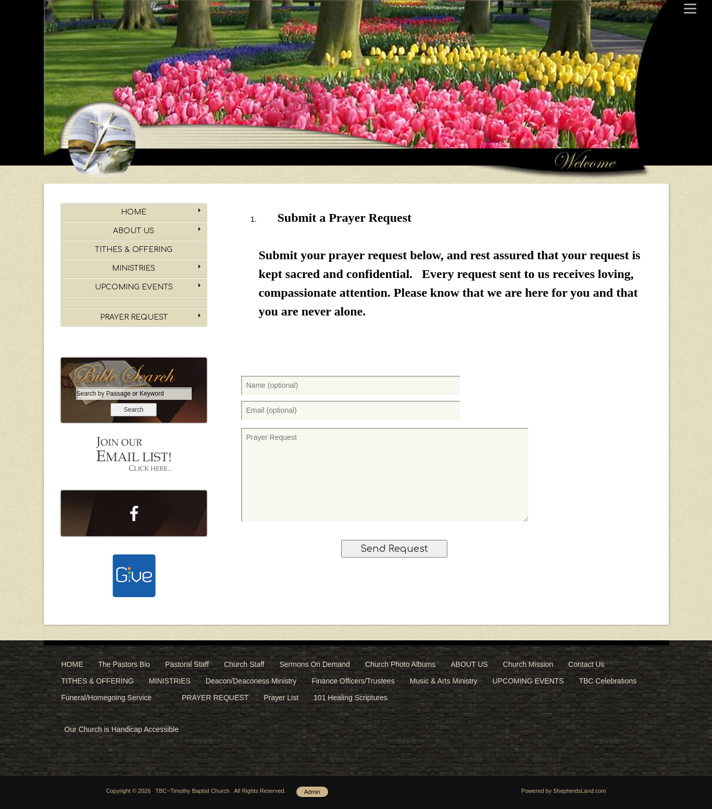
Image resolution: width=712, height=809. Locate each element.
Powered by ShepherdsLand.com (563, 791)
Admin (312, 792)
